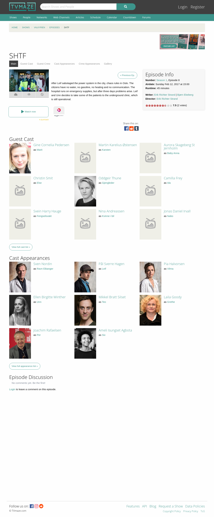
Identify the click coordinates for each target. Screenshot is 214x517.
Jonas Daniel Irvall (177, 211)
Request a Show (171, 506)
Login (182, 7)
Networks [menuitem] (42, 17)
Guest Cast (26, 63)
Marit (39, 149)
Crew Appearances (89, 63)
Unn (39, 301)
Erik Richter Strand (164, 94)
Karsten (106, 149)
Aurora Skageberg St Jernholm (179, 146)
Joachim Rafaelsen (47, 330)
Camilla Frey (173, 178)
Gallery (108, 63)
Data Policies (195, 506)
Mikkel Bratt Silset (112, 297)
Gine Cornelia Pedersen (51, 145)
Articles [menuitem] (80, 17)
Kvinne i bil (108, 216)
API (144, 506)
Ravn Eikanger (45, 268)
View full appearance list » (25, 366)
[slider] (158, 105)
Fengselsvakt (44, 216)
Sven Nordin (42, 264)
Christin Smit (43, 178)
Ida (169, 182)
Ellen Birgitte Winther (49, 297)
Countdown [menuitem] (129, 17)
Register (198, 7)
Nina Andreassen (111, 211)
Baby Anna (173, 153)
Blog (152, 506)
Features (133, 506)
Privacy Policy (190, 511)
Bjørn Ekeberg (185, 94)
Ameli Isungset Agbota (115, 330)
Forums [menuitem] (146, 17)
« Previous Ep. (127, 75)
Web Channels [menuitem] (61, 17)
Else (39, 182)
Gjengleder (108, 182)
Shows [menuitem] (13, 17)
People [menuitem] (26, 17)
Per (39, 334)
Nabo (170, 216)
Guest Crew (43, 63)
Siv (103, 334)
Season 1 (161, 80)
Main (13, 63)
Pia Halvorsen (174, 264)
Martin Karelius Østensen (118, 145)
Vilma (170, 268)
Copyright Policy (172, 511)
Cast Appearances (64, 63)
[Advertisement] (82, 41)
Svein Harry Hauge (47, 211)
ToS (203, 511)
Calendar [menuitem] (112, 17)
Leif (104, 268)
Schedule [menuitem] (95, 17)
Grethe (171, 301)
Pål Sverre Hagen (111, 264)
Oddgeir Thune (110, 178)
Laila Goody (173, 297)
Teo (104, 301)
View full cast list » (21, 247)
